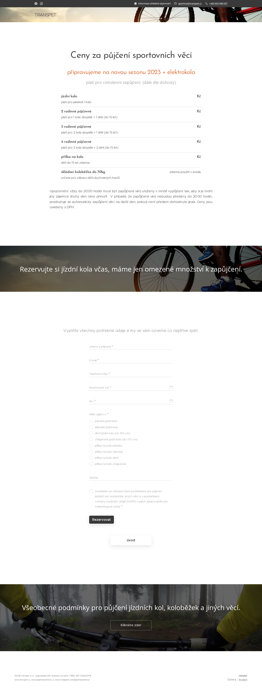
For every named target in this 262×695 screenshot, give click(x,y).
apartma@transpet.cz (190, 3)
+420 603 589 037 (218, 3)
